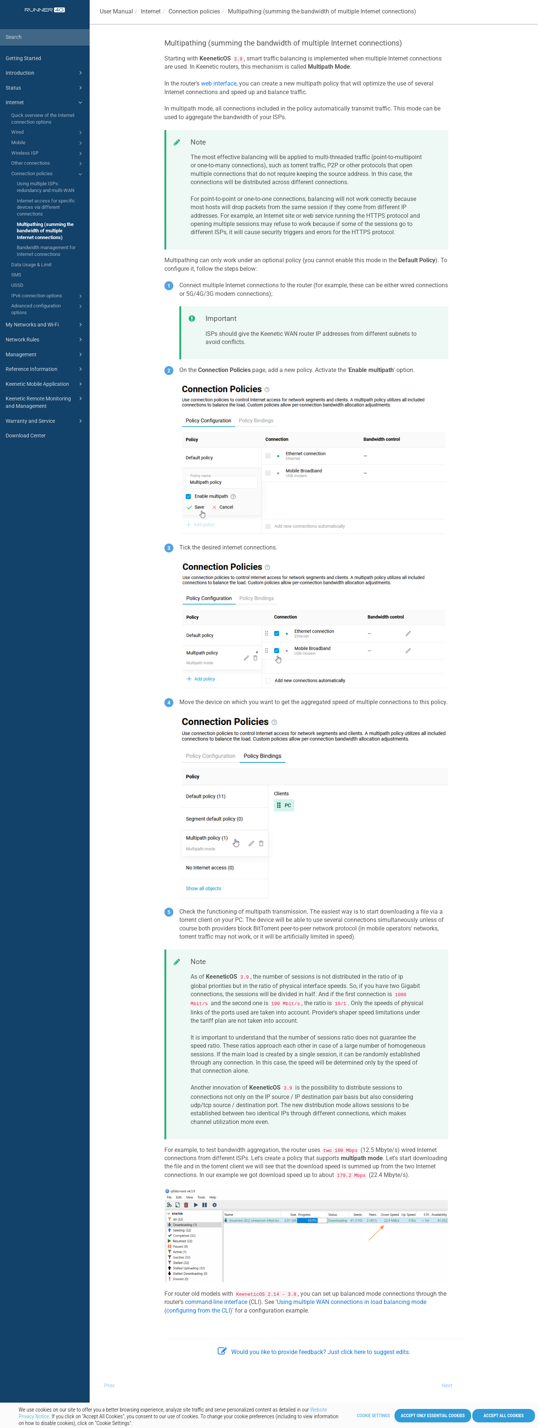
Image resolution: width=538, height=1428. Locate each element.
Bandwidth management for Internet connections (46, 251)
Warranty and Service (45, 421)
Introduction (45, 73)
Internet (45, 102)
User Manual (116, 11)
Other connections (47, 163)
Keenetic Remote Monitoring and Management (45, 401)
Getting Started (23, 58)
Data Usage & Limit (31, 264)
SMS (16, 275)
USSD (17, 285)
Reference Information (45, 369)
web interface (218, 83)
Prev (109, 1385)
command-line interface (216, 1301)
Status (45, 88)
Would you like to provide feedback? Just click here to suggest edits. (314, 1352)
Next (447, 1385)
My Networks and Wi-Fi (45, 324)
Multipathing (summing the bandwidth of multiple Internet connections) (45, 231)
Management (45, 354)
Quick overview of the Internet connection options (42, 118)
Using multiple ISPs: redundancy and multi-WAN (45, 187)
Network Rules (45, 339)
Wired (47, 132)
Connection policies (47, 174)
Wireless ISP (47, 153)
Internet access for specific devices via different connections (46, 207)
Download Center (26, 436)
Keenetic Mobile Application (45, 384)
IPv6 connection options (47, 296)
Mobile (47, 143)
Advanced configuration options (47, 308)
